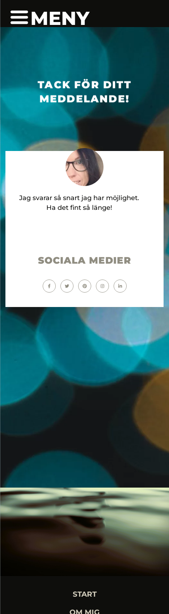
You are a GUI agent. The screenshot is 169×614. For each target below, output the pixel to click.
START (85, 594)
